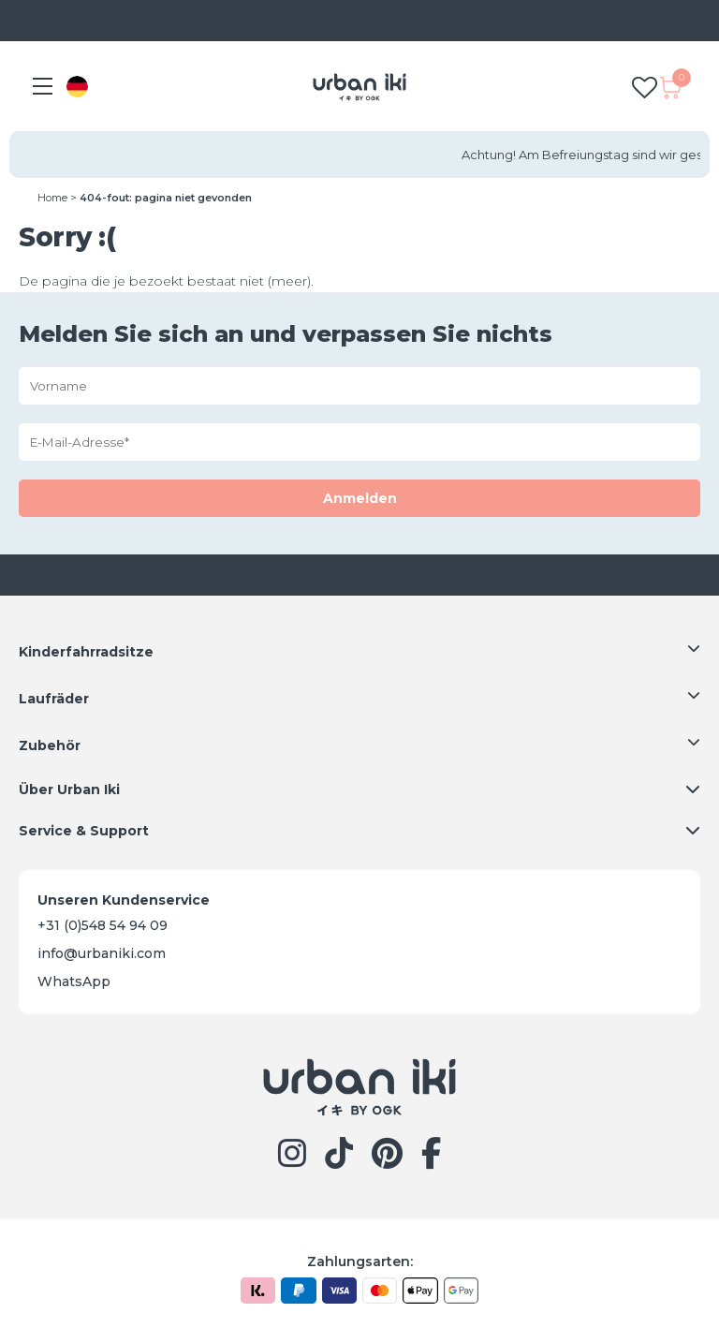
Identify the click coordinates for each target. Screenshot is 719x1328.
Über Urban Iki (69, 789)
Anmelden (360, 498)
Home (52, 197)
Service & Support (84, 830)
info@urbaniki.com (101, 953)
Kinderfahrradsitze (86, 651)
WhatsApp (73, 981)
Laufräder (54, 698)
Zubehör (50, 745)
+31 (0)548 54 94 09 (102, 925)
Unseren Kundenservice (123, 900)
